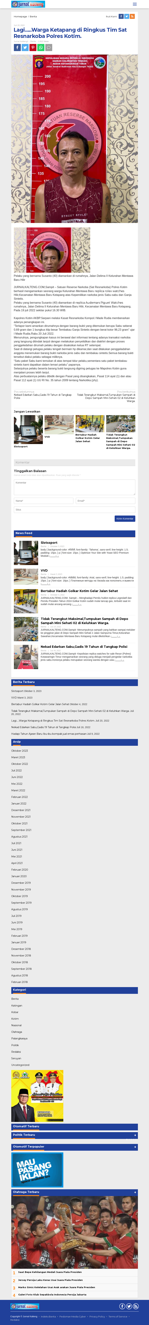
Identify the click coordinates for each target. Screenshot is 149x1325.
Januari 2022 (18, 803)
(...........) (52, 556)
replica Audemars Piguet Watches (99, 302)
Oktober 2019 (19, 896)
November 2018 (21, 955)
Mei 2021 (16, 856)
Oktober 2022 (19, 764)
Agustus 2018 (19, 975)
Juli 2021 (16, 843)
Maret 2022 (18, 790)
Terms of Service (118, 1316)
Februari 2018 (19, 982)
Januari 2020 (19, 876)
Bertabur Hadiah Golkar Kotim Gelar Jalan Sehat (87, 438)
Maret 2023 (18, 757)
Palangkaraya (19, 1038)
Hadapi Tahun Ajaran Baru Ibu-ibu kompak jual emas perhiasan (49, 733)
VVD (47, 436)
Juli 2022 (16, 770)
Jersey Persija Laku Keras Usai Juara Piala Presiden (50, 1280)
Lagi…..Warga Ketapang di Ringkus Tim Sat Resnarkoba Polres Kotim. (53, 720)
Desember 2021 (21, 810)
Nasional (16, 1025)
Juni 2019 (17, 922)
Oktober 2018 (19, 962)
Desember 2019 (21, 882)
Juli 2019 (16, 915)
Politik (15, 1045)
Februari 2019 (19, 935)
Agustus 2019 (19, 909)
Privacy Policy (97, 1316)
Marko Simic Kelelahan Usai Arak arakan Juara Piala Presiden (56, 1287)
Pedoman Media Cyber (72, 1316)
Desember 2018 (21, 949)
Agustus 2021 (19, 836)
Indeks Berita (48, 1316)
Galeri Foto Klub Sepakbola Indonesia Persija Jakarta (52, 1294)
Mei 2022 (16, 783)
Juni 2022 (17, 777)
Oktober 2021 (19, 823)
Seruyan (16, 1058)
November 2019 (21, 889)
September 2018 (21, 968)
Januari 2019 (18, 942)
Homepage (20, 16)
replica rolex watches (109, 291)
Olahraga (16, 1031)
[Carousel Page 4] (133, 1139)
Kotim (15, 1018)
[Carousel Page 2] (129, 1139)
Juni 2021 (16, 849)
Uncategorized (20, 1065)
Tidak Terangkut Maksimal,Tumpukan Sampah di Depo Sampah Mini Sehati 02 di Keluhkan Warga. (106, 396)
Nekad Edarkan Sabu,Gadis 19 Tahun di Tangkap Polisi (43, 395)
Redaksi (16, 1051)
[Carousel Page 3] (131, 1139)
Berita (33, 16)
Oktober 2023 (19, 750)
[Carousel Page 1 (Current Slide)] (127, 1139)
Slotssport (21, 446)
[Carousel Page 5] (136, 1139)
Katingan (16, 1005)
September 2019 (21, 902)
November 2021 (21, 816)
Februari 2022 (19, 797)
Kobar (14, 1012)
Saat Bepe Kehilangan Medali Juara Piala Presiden (50, 1272)
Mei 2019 (16, 929)
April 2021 (17, 863)
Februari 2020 (19, 869)
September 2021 (21, 830)
